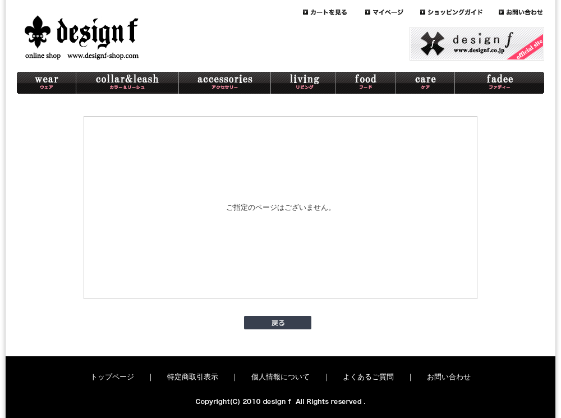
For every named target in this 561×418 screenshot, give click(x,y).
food (365, 83)
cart (334, 12)
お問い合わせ (449, 377)
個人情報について (280, 377)
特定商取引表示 (192, 377)
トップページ (112, 377)
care (425, 83)
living (303, 83)
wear (46, 83)
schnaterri (499, 83)
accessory (225, 83)
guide (459, 12)
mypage (392, 12)
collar (127, 83)
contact (521, 12)
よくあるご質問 (368, 377)
